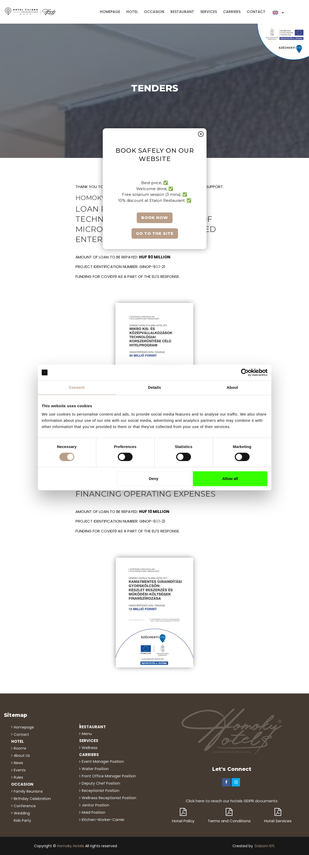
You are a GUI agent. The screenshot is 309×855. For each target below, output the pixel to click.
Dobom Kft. (265, 846)
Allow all (230, 478)
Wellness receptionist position (109, 797)
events (20, 770)
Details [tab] (154, 387)
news (18, 762)
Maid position (93, 812)
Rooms (20, 748)
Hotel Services (278, 816)
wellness (90, 747)
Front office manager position (109, 776)
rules (18, 777)
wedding (22, 813)
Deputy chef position (101, 783)
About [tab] (232, 387)
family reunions (28, 791)
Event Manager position (103, 761)
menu (87, 733)
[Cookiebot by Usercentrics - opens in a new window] (244, 372)
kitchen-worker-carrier (103, 819)
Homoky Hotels (70, 846)
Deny (154, 478)
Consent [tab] (77, 387)
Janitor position (95, 805)
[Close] (201, 134)
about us (22, 755)
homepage (110, 11)
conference (25, 806)
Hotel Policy (183, 816)
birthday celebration (32, 798)
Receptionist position (100, 790)
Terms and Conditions (229, 816)
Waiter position (95, 768)
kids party (22, 820)
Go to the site (154, 233)
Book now (154, 217)
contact (256, 11)
